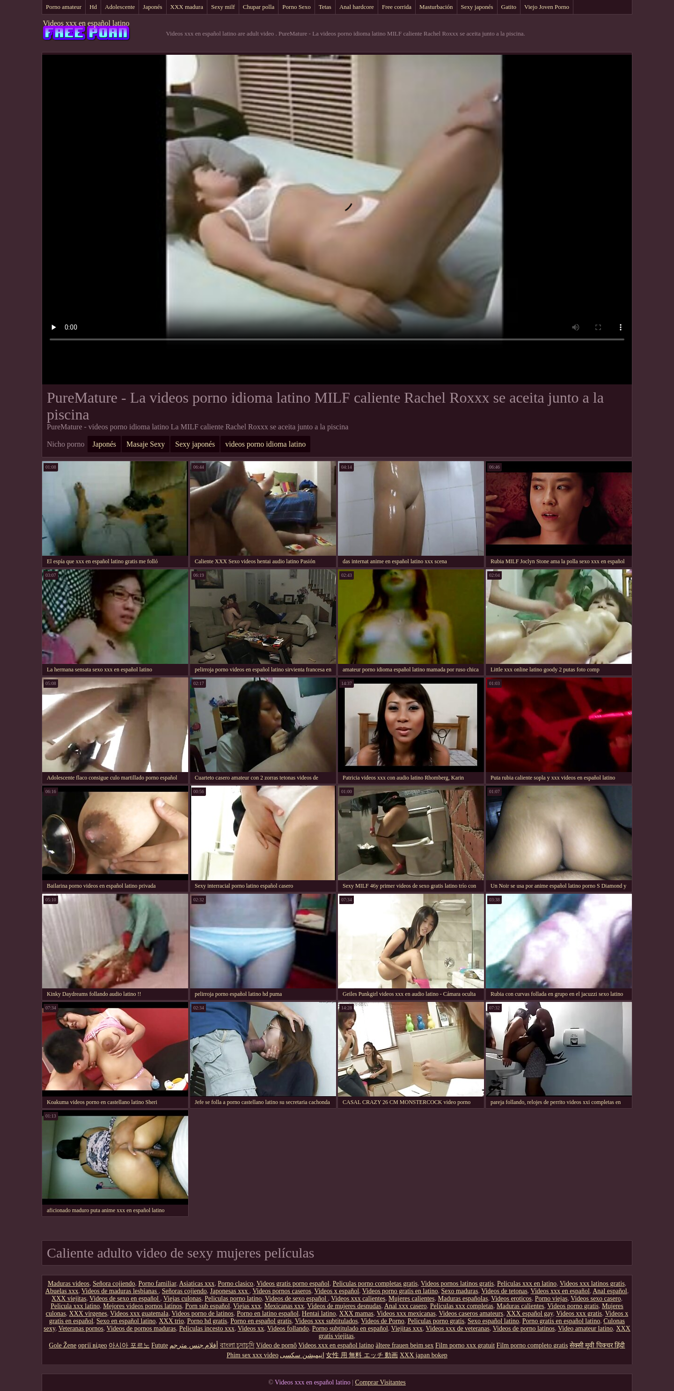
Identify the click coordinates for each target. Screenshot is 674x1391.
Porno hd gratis (207, 1321)
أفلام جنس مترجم (193, 1345)
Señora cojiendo (114, 1283)
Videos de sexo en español (124, 1298)
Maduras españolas (463, 1298)
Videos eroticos (511, 1298)
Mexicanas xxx (284, 1306)
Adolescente (120, 6)
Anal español (610, 1291)
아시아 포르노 (129, 1345)
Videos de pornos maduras (141, 1328)
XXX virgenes (88, 1313)
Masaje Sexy (145, 444)
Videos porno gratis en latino (400, 1291)
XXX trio (171, 1321)
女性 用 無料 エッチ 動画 (362, 1355)
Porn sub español (207, 1306)
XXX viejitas (68, 1298)
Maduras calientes (520, 1306)
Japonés (152, 6)
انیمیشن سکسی (302, 1355)
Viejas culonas (182, 1298)
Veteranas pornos (81, 1328)
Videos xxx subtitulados (326, 1321)
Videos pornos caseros (282, 1291)
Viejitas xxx (407, 1328)
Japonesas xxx (229, 1291)
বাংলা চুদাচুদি (237, 1345)
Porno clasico (235, 1283)
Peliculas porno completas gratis (375, 1283)
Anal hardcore (356, 6)
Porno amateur (63, 6)
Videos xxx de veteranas (458, 1328)
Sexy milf (223, 6)
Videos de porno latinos (524, 1328)
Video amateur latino (585, 1328)
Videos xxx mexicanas (406, 1313)
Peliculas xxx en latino (527, 1283)
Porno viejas (551, 1298)
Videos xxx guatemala (139, 1313)
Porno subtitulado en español (350, 1328)
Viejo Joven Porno (546, 6)
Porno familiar (157, 1283)
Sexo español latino (493, 1321)
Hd (93, 6)
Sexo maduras (459, 1291)
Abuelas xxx (61, 1291)
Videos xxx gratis (579, 1313)
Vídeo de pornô (276, 1345)
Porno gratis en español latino (561, 1321)
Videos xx (251, 1328)
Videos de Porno (382, 1321)
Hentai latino (319, 1313)
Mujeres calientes (411, 1298)
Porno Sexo (296, 6)
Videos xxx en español (560, 1291)
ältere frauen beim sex (404, 1345)
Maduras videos (68, 1283)
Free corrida (396, 6)
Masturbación (436, 6)
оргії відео (92, 1345)
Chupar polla (259, 6)
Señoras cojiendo (184, 1291)
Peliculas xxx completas (461, 1306)
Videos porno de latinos (202, 1313)
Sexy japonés (477, 6)
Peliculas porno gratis (436, 1321)
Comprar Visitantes (380, 1382)
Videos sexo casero (596, 1298)
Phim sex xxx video (252, 1355)
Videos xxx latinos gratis (592, 1283)
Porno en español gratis (261, 1321)
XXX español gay (529, 1313)
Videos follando (288, 1328)
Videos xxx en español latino (86, 23)
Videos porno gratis (573, 1306)
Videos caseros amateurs (471, 1313)
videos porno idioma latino (265, 444)
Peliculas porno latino (233, 1298)
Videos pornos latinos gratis (457, 1283)
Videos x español (336, 1291)
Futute (159, 1345)
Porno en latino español (268, 1313)
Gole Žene (63, 1345)
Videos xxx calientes (358, 1298)
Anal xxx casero (405, 1306)
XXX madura (186, 6)
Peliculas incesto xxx (206, 1328)
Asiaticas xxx (196, 1283)
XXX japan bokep (423, 1355)
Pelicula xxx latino (75, 1306)
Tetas (325, 6)
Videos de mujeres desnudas (344, 1306)
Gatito (509, 6)
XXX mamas (356, 1313)
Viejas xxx (247, 1306)
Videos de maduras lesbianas (120, 1291)
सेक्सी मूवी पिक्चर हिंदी (597, 1345)
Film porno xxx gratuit (465, 1345)
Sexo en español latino (125, 1321)
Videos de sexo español (296, 1298)
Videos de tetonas (504, 1291)
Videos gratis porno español (293, 1283)
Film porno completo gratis (532, 1345)
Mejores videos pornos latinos (142, 1306)
